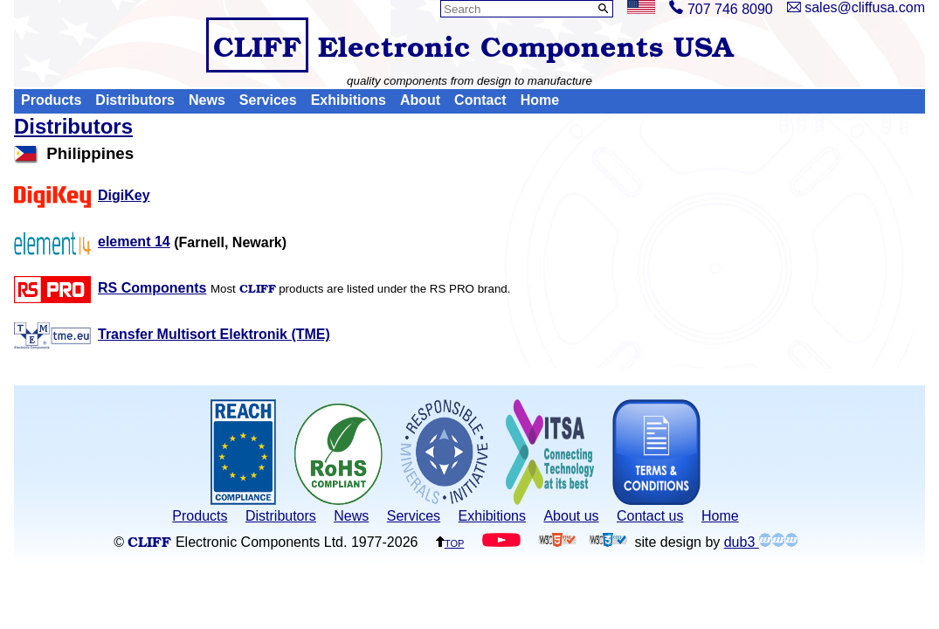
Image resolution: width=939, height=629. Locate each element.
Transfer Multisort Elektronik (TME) (172, 334)
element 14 (92, 241)
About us (570, 515)
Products (51, 100)
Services (268, 100)
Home (540, 100)
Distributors (135, 100)
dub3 (760, 542)
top (450, 542)
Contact (480, 100)
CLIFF (257, 45)
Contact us (650, 515)
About (420, 100)
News (207, 100)
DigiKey (82, 195)
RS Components (110, 287)
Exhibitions (348, 100)
